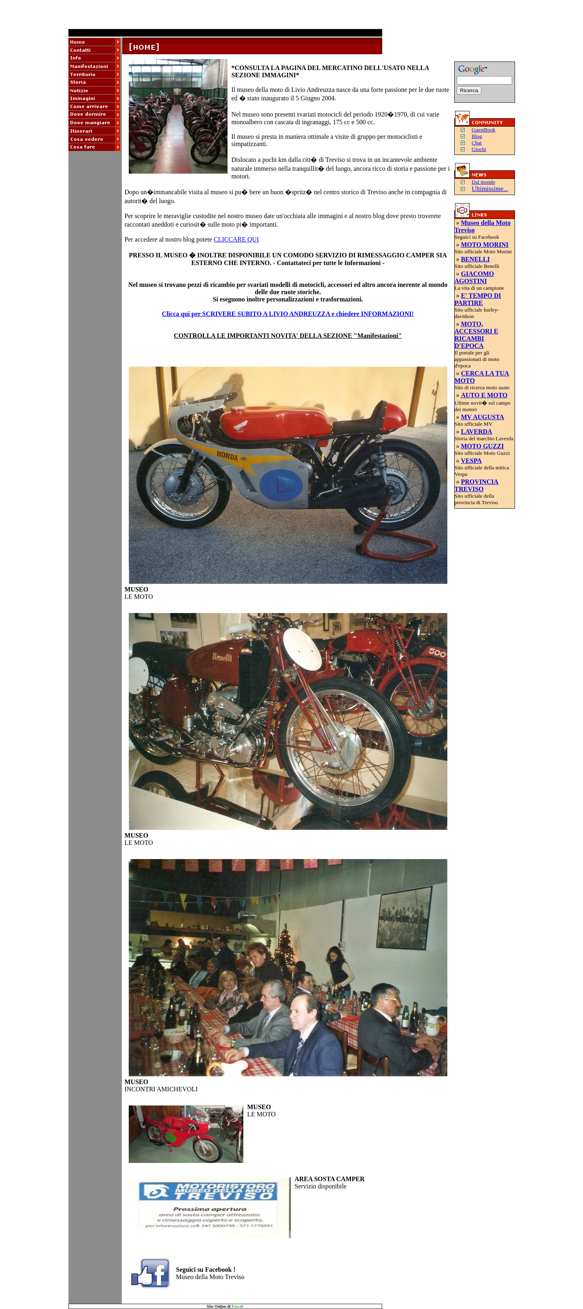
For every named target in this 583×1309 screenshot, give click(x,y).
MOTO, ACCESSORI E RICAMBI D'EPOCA (476, 334)
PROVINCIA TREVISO (476, 485)
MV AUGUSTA (482, 417)
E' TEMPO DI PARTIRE (478, 299)
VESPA (471, 460)
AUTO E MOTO (484, 395)
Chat (477, 143)
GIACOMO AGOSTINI (474, 277)
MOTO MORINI (485, 244)
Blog (477, 136)
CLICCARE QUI (236, 239)
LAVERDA (476, 431)
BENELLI (475, 259)
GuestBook (484, 130)
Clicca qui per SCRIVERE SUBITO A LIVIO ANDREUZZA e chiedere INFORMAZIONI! (288, 313)
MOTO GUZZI (482, 446)
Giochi (479, 149)
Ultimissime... (490, 188)
